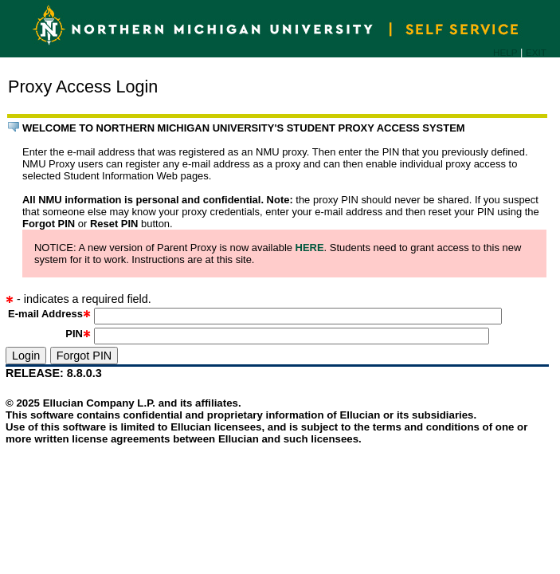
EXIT (536, 52)
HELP (505, 52)
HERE (310, 248)
